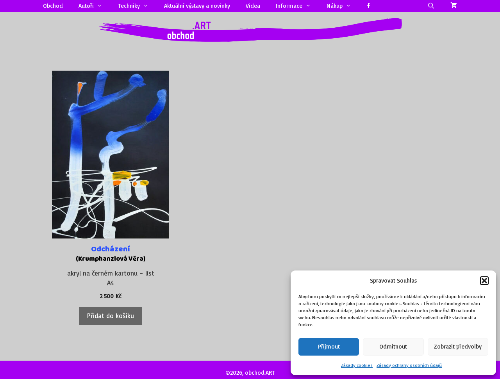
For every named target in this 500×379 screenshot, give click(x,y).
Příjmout (329, 346)
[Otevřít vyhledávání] (431, 6)
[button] (484, 281)
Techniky (137, 6)
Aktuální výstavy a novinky (197, 5)
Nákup (343, 6)
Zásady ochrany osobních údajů (409, 365)
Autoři (94, 6)
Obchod (53, 5)
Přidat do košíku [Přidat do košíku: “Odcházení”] (110, 315)
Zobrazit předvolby (458, 346)
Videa (253, 5)
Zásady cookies (357, 365)
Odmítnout (393, 346)
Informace (297, 6)
